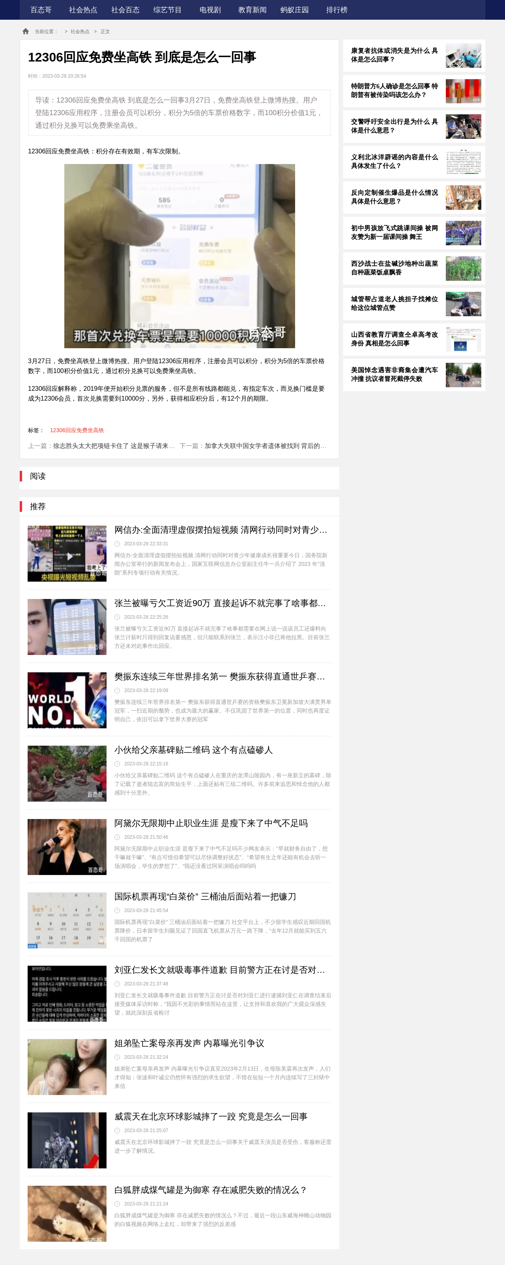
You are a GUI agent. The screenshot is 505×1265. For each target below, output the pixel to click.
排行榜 (337, 10)
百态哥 (41, 10)
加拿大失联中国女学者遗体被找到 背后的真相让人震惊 (281, 445)
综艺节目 (167, 10)
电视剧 (210, 10)
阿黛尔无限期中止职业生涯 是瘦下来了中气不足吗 (211, 823)
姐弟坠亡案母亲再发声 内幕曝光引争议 (189, 1043)
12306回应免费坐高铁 (77, 430)
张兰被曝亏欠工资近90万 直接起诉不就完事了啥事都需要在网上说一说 (222, 603)
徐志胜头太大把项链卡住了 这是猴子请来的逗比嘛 (123, 445)
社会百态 (125, 10)
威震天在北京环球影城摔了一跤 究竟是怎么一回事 (211, 1116)
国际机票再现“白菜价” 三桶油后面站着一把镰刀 (205, 896)
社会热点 (83, 10)
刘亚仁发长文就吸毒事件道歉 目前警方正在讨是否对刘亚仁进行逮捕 (222, 970)
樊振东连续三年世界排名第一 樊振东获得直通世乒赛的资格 (222, 676)
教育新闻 (252, 10)
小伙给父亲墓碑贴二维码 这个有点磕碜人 (193, 750)
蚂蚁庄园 (295, 10)
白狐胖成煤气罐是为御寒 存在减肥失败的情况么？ (211, 1190)
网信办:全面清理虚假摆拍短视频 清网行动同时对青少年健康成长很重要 (222, 530)
